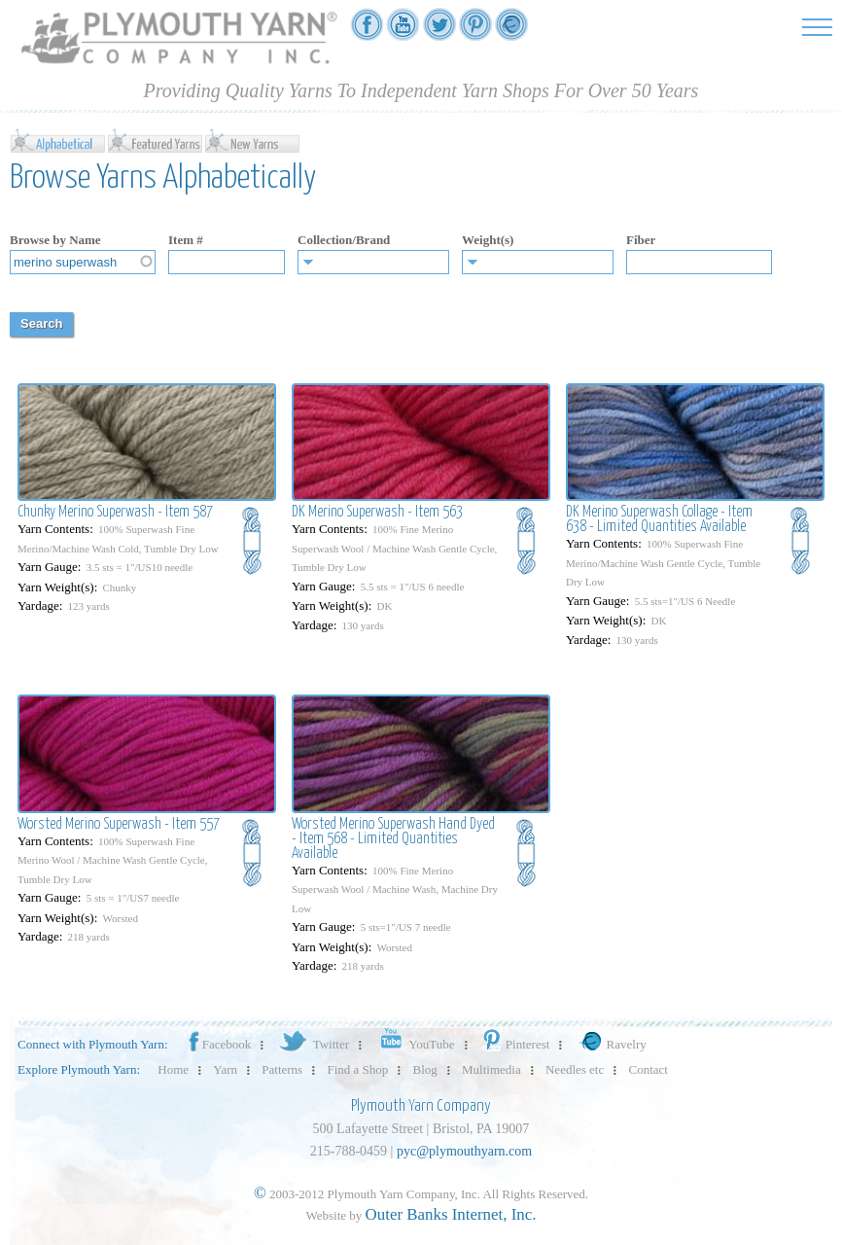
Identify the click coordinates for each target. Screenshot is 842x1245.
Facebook (219, 1044)
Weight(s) (487, 239)
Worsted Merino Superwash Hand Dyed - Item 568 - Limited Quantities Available (393, 839)
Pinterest (514, 1044)
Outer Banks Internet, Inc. (451, 1214)
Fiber (640, 239)
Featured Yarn (155, 140)
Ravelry (611, 1044)
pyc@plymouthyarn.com (464, 1151)
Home (173, 1069)
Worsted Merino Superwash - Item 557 (119, 824)
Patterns (282, 1069)
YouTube (413, 1044)
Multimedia (491, 1069)
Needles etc (574, 1069)
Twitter (312, 1044)
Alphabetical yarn (58, 140)
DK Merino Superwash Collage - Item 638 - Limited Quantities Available (659, 519)
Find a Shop (357, 1069)
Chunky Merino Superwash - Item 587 (115, 512)
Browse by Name (55, 239)
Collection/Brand (344, 239)
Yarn (225, 1069)
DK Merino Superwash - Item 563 (377, 512)
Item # (185, 239)
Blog (425, 1069)
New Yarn (252, 140)
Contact (648, 1069)
